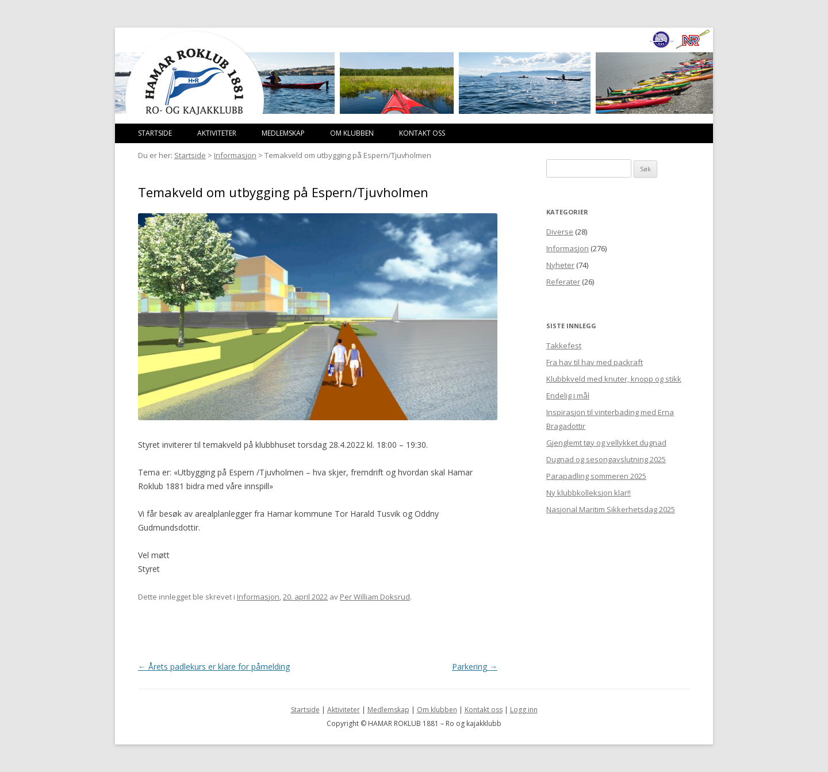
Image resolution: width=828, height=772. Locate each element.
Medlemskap (283, 133)
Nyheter (560, 265)
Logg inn (524, 710)
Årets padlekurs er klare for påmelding (214, 666)
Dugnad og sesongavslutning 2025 (606, 459)
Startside (155, 133)
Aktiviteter (216, 133)
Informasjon (235, 155)
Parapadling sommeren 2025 (596, 476)
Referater (563, 281)
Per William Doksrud (375, 597)
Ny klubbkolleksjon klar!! (588, 492)
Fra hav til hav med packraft (594, 362)
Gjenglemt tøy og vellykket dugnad (606, 442)
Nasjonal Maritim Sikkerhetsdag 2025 (610, 509)
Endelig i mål (567, 395)
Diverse (559, 231)
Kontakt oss (422, 133)
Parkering (474, 666)
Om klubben (352, 133)
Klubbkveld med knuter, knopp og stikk (613, 379)
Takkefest (563, 345)
